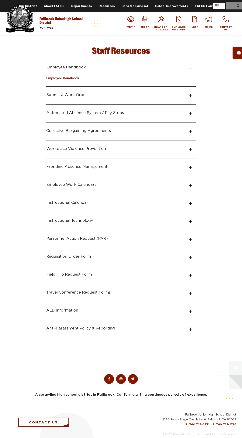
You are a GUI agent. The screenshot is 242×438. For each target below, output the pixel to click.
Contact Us (226, 23)
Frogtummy (230, 434)
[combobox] (219, 6)
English (217, 5)
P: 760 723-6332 (198, 424)
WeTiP (131, 22)
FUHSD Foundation (209, 6)
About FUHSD (54, 6)
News (209, 22)
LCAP (195, 22)
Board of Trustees (161, 23)
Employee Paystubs (179, 23)
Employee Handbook (62, 78)
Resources (107, 6)
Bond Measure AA (135, 6)
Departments (81, 6)
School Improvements (171, 6)
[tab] (121, 67)
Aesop (145, 22)
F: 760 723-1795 (224, 424)
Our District (28, 6)
